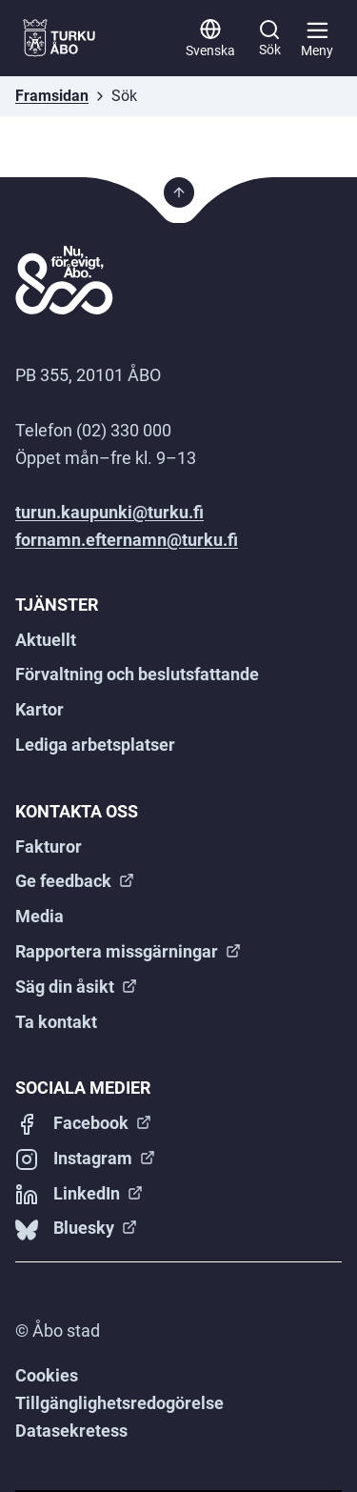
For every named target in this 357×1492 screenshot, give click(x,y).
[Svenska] (210, 38)
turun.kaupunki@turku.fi (109, 512)
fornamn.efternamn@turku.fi (126, 540)
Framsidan (52, 96)
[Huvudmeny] (317, 38)
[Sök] (269, 38)
